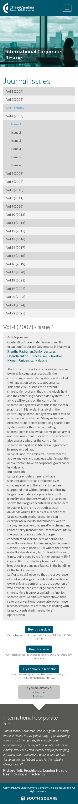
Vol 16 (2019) (15, 264)
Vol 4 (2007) (14, 116)
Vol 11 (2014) (15, 223)
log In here (39, 696)
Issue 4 (13, 149)
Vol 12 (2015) (15, 231)
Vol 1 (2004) (14, 91)
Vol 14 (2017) (15, 247)
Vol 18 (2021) (15, 280)
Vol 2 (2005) (14, 99)
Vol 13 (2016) (15, 239)
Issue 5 (13, 157)
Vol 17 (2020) (15, 272)
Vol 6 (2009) (14, 181)
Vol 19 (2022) (15, 288)
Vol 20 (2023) (15, 297)
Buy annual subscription (39, 669)
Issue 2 (13, 132)
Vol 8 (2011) (14, 198)
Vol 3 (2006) (15, 108)
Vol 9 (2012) (14, 206)
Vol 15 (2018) (15, 256)
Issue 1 (13, 124)
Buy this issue (39, 649)
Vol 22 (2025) (15, 313)
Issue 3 (13, 140)
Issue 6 (13, 165)
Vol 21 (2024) (15, 305)
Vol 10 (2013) (15, 214)
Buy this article (39, 629)
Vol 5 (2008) (14, 173)
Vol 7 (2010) (14, 190)
